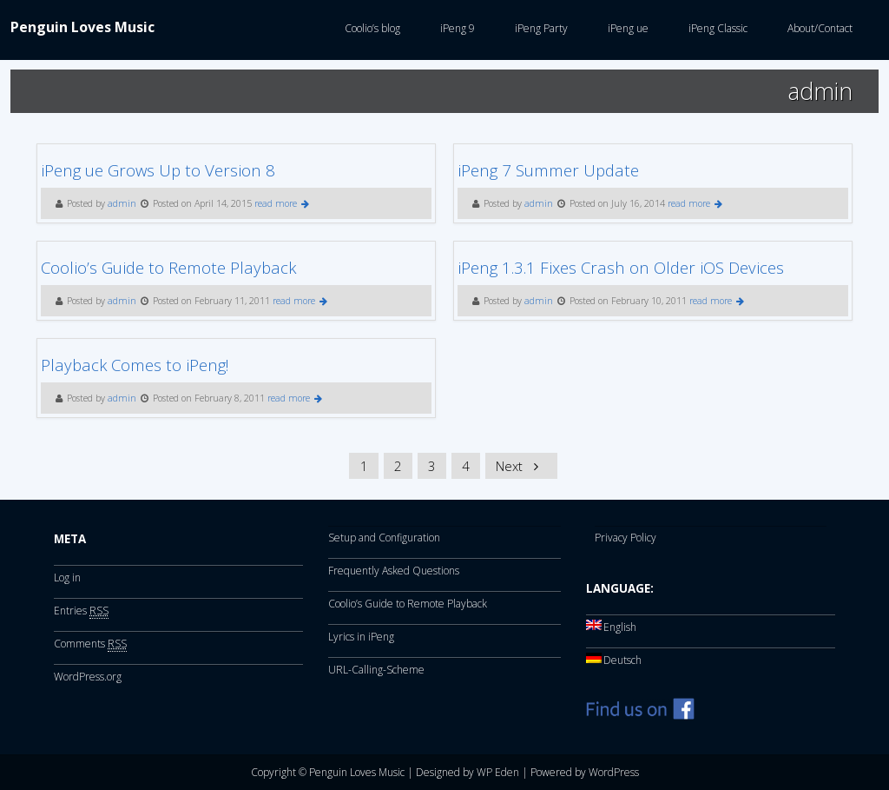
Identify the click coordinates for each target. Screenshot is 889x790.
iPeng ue (626, 28)
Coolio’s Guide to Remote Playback (168, 267)
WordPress (614, 772)
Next (519, 466)
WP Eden (498, 772)
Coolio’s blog (369, 28)
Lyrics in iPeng (361, 636)
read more (281, 203)
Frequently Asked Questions (393, 570)
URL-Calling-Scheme (376, 669)
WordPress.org (88, 676)
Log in (67, 577)
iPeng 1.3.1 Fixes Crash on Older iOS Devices (621, 267)
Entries (81, 611)
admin (122, 203)
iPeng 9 (455, 28)
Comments (90, 644)
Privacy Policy (625, 537)
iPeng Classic (715, 28)
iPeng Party (539, 28)
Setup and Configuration (384, 537)
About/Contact (817, 28)
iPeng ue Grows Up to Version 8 (158, 170)
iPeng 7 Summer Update (548, 170)
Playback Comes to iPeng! (135, 364)
